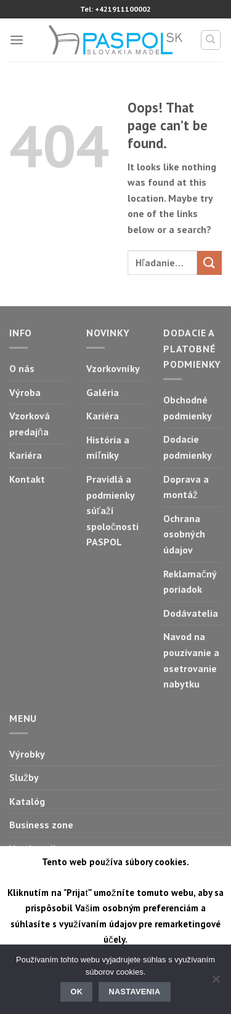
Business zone (41, 824)
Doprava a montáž (186, 487)
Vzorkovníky (113, 368)
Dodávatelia (190, 613)
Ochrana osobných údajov (184, 534)
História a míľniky (107, 448)
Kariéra (25, 455)
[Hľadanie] (211, 40)
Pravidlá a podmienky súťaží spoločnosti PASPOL (112, 510)
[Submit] (209, 263)
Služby (24, 777)
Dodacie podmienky (187, 447)
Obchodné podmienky (187, 408)
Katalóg (27, 801)
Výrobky (27, 754)
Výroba (25, 392)
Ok (77, 992)
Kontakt (27, 479)
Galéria (102, 392)
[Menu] (16, 40)
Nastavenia (135, 992)
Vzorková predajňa (29, 424)
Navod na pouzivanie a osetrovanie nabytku (191, 660)
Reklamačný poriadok (189, 582)
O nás (21, 368)
